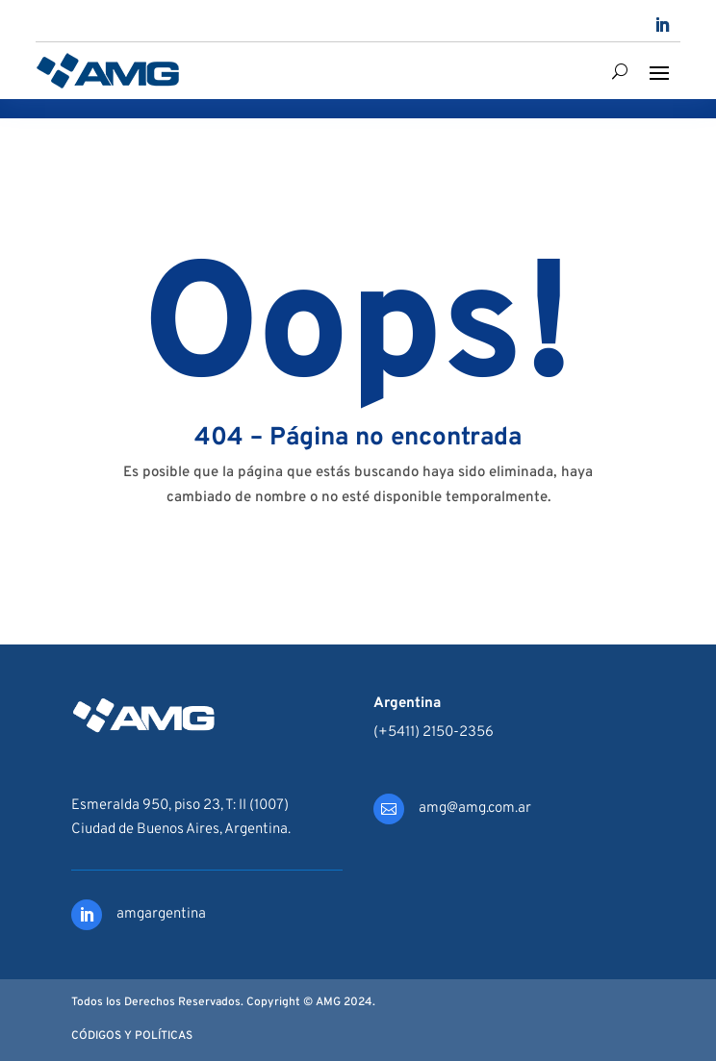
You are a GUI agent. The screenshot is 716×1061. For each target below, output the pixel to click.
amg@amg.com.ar (475, 808)
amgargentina (161, 914)
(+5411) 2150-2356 (433, 732)
